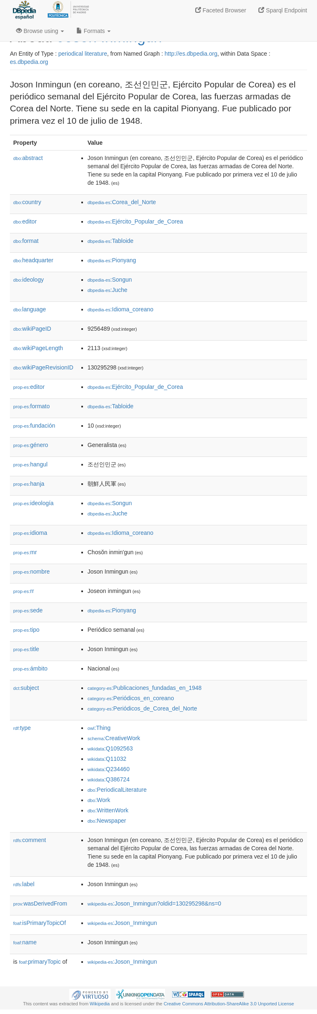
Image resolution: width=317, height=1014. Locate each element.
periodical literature (82, 53)
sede (28, 610)
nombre (31, 571)
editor (25, 221)
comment (29, 840)
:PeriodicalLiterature (117, 789)
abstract (28, 158)
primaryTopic (40, 961)
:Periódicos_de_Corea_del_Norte (142, 708)
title (26, 649)
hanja (28, 483)
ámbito (30, 668)
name (25, 942)
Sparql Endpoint (282, 10)
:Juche (108, 290)
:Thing (99, 728)
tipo (26, 629)
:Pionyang (112, 260)
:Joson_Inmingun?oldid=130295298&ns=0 (154, 903)
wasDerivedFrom (40, 903)
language (29, 309)
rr (23, 591)
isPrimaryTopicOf (39, 923)
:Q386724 (109, 779)
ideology (28, 279)
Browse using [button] (40, 31)
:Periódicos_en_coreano (131, 698)
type (22, 728)
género (30, 445)
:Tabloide (110, 241)
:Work (99, 800)
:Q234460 (109, 769)
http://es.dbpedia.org (191, 53)
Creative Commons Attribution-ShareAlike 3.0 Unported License (228, 1003)
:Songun (110, 279)
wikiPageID (32, 328)
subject (26, 688)
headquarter (33, 260)
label (23, 884)
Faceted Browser (220, 10)
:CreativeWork (114, 738)
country (27, 202)
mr (25, 552)
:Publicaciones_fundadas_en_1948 (144, 688)
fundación (34, 425)
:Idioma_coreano (121, 309)
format (25, 241)
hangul (30, 464)
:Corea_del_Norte (122, 202)
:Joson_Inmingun (122, 923)
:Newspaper (107, 820)
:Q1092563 (110, 748)
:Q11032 (107, 758)
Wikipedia (100, 1003)
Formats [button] (93, 31)
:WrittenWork (108, 810)
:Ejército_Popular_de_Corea (135, 221)
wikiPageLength (38, 348)
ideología (33, 503)
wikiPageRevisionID (43, 367)
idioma (30, 532)
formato (31, 406)
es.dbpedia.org (29, 62)
